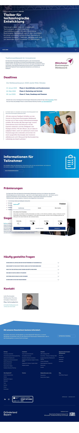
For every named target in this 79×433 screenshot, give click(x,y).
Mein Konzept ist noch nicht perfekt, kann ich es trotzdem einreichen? (24, 273)
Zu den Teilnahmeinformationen (12, 174)
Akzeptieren (57, 228)
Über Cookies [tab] (58, 208)
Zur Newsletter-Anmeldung (64, 344)
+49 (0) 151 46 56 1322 (9, 315)
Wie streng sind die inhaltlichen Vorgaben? (17, 284)
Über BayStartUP (8, 383)
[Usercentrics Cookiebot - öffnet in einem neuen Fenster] (60, 204)
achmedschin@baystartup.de (11, 313)
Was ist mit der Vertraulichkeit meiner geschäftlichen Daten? (22, 276)
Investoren (24, 360)
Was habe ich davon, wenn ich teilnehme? (17, 280)
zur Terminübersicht (11, 104)
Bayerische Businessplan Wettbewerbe (65, 361)
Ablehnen (22, 228)
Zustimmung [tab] (21, 208)
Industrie (43, 360)
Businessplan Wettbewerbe (11, 11)
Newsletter (56, 100)
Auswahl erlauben (39, 228)
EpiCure (6, 230)
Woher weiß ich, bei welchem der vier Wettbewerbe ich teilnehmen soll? (25, 269)
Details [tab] (39, 208)
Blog (60, 383)
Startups (6, 360)
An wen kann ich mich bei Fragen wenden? (17, 287)
